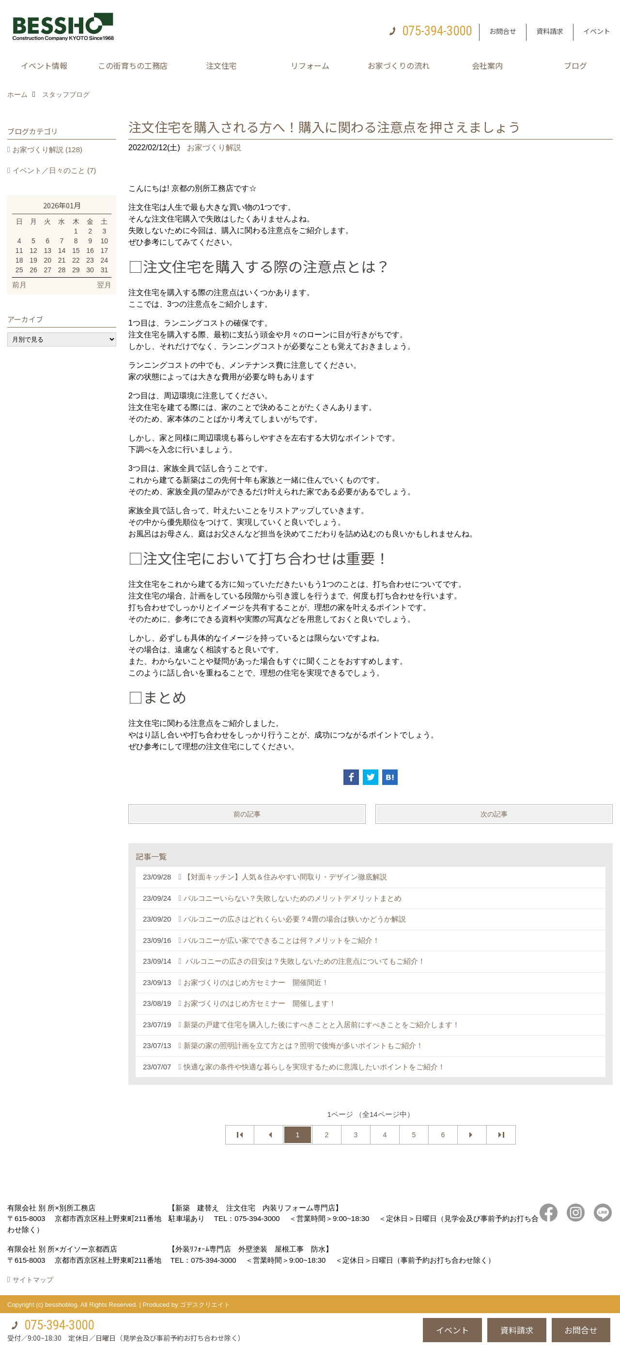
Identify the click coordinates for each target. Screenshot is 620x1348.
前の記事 (247, 814)
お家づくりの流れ (399, 65)
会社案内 (487, 65)
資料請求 (549, 31)
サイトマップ (33, 1280)
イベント (596, 31)
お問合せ (502, 31)
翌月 (104, 285)
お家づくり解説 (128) (47, 149)
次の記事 (494, 814)
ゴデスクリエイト (205, 1304)
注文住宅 (221, 65)
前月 (19, 285)
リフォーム (310, 65)
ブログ (575, 65)
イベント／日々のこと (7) (54, 170)
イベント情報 (44, 65)
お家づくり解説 (214, 147)
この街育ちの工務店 (133, 65)
